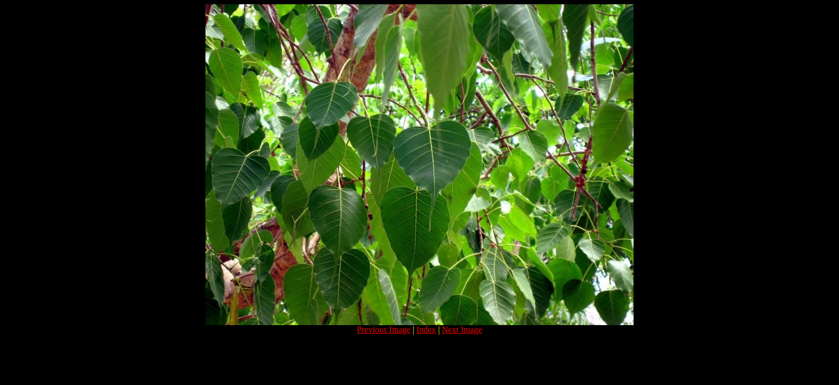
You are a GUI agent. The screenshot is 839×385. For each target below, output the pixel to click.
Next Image (462, 329)
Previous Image (383, 329)
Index (426, 329)
